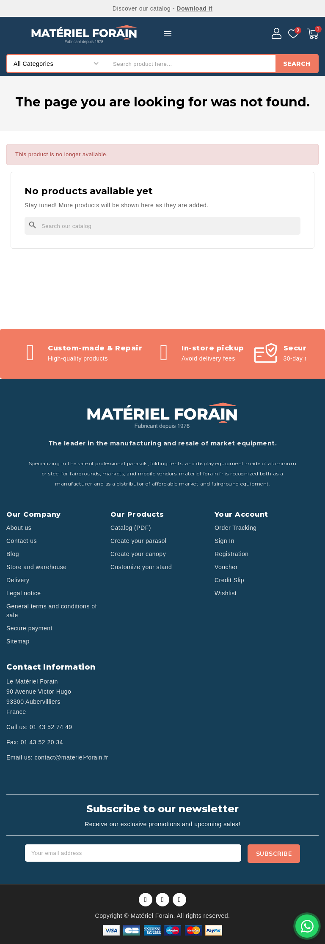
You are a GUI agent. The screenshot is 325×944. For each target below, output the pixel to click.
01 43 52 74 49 (51, 727)
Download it (194, 8)
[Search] (162, 226)
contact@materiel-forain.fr (71, 757)
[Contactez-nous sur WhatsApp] (307, 926)
